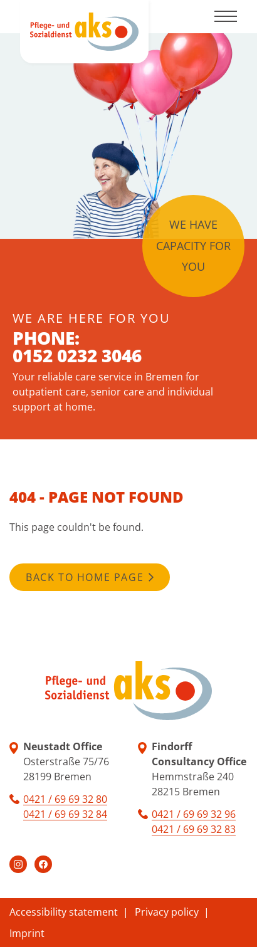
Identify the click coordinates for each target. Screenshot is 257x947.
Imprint (27, 933)
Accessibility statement (63, 912)
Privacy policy (167, 912)
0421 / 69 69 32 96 (194, 814)
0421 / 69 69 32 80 (65, 799)
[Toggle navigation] (225, 16)
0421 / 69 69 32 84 (65, 814)
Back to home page (85, 577)
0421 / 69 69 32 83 (194, 829)
